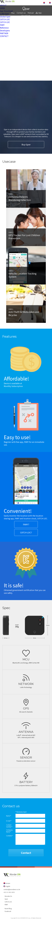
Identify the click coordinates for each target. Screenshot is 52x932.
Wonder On (8, 896)
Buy (13, 13)
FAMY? (26, 524)
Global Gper (5, 16)
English (7, 886)
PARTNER (4, 33)
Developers (5, 30)
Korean (7, 883)
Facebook (8, 911)
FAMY (2, 24)
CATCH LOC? (26, 532)
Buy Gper (26, 144)
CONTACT (4, 36)
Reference (4, 27)
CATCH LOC (5, 19)
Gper (6, 899)
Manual (31, 13)
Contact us (21, 13)
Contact (26, 853)
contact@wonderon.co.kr (11, 889)
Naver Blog (8, 908)
